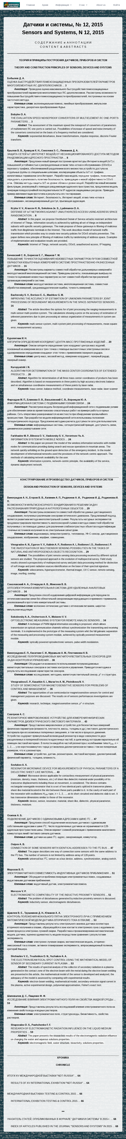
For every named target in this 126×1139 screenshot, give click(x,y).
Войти (116, 5)
